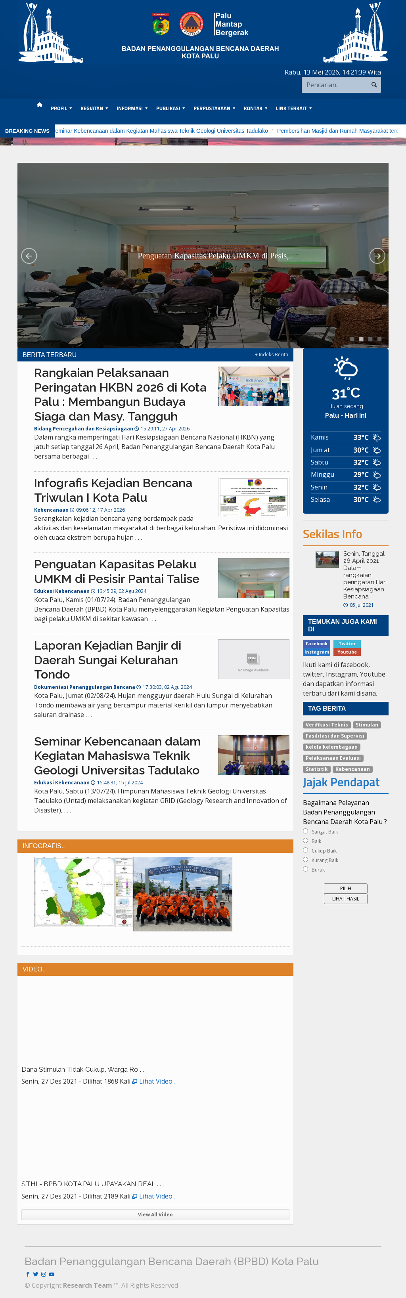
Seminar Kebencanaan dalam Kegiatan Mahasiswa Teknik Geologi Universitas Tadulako (181, 131)
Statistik (317, 769)
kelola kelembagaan (332, 747)
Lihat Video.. (153, 1081)
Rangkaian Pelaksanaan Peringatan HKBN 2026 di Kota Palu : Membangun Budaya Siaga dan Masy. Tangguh (120, 394)
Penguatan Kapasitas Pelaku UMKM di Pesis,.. (215, 255)
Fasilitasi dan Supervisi (335, 735)
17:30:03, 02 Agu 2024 (164, 687)
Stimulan (367, 724)
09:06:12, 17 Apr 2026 (97, 510)
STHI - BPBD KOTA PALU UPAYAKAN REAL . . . (92, 1184)
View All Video (155, 1214)
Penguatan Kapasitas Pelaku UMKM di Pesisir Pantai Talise (116, 571)
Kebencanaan (352, 769)
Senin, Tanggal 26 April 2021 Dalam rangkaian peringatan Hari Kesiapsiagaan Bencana (365, 575)
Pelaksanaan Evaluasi (333, 758)
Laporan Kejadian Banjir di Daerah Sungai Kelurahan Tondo (107, 659)
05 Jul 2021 (358, 605)
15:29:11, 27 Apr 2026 (162, 428)
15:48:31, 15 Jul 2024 (117, 782)
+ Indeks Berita (271, 354)
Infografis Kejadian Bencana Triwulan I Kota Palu (113, 490)
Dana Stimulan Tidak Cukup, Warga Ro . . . (84, 1069)
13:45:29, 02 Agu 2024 (118, 591)
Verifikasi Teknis (327, 724)
